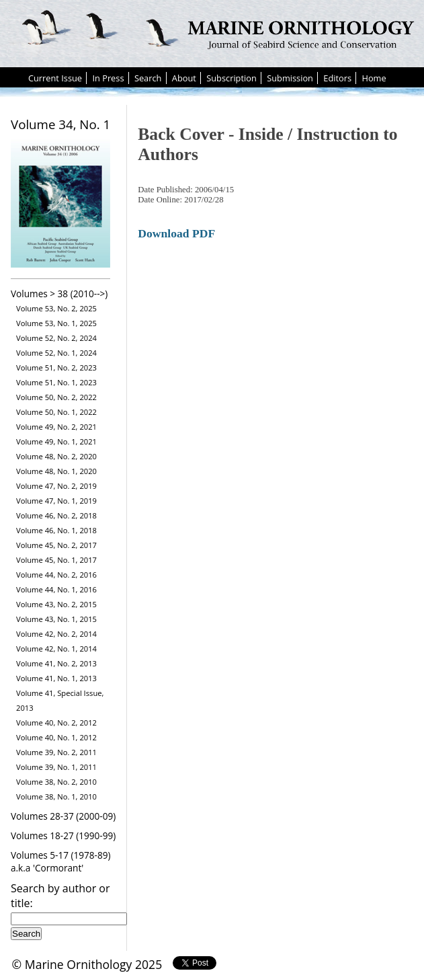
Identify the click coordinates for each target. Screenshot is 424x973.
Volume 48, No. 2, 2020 (56, 456)
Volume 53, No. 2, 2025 (56, 308)
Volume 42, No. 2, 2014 (56, 634)
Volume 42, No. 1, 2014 (56, 649)
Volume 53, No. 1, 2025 (56, 323)
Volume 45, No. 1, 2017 (56, 560)
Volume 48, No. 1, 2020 (56, 471)
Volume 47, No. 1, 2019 (56, 501)
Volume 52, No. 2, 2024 (56, 338)
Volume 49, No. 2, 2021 (56, 427)
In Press (108, 78)
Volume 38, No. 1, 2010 (56, 796)
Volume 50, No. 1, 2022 (56, 412)
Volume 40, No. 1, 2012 (56, 737)
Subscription (231, 78)
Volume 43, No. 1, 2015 (56, 619)
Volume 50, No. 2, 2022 (56, 397)
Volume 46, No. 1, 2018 (56, 530)
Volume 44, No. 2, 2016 (56, 575)
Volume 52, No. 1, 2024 (56, 353)
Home (374, 78)
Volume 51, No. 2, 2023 (56, 367)
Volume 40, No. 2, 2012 (56, 722)
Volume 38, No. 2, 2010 (56, 782)
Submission (290, 78)
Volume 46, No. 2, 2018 (56, 515)
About (184, 78)
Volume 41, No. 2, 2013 (56, 663)
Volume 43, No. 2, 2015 (56, 604)
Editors (337, 78)
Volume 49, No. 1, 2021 (56, 441)
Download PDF (176, 233)
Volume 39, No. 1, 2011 (56, 767)
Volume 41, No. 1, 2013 (56, 678)
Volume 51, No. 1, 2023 (56, 382)
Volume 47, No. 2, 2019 (56, 486)
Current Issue (55, 78)
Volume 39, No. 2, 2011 (56, 752)
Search (148, 78)
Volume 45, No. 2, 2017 (56, 545)
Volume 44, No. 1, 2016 (56, 589)
